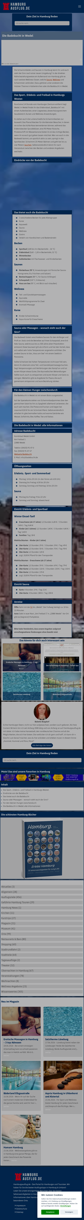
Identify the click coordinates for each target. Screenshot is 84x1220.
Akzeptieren (50, 1212)
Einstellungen (65, 1206)
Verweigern (69, 1212)
